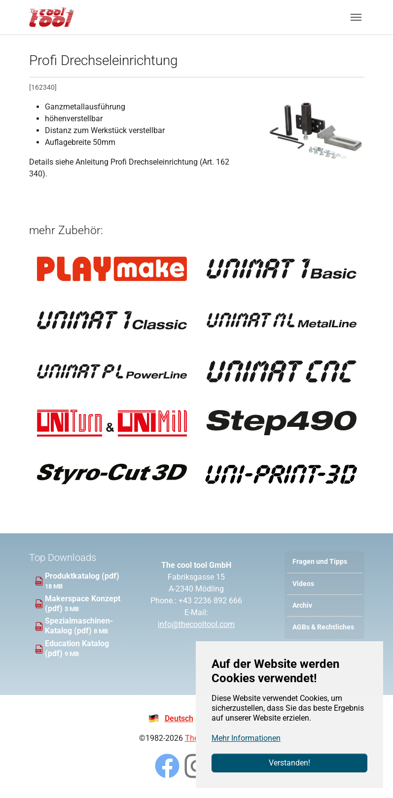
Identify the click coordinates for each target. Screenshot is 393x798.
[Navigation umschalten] (356, 17)
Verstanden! (289, 762)
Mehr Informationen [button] (246, 738)
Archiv (302, 605)
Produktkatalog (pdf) (82, 576)
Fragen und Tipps (319, 561)
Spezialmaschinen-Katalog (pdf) (79, 625)
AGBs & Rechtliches (323, 627)
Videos (303, 584)
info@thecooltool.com (196, 624)
